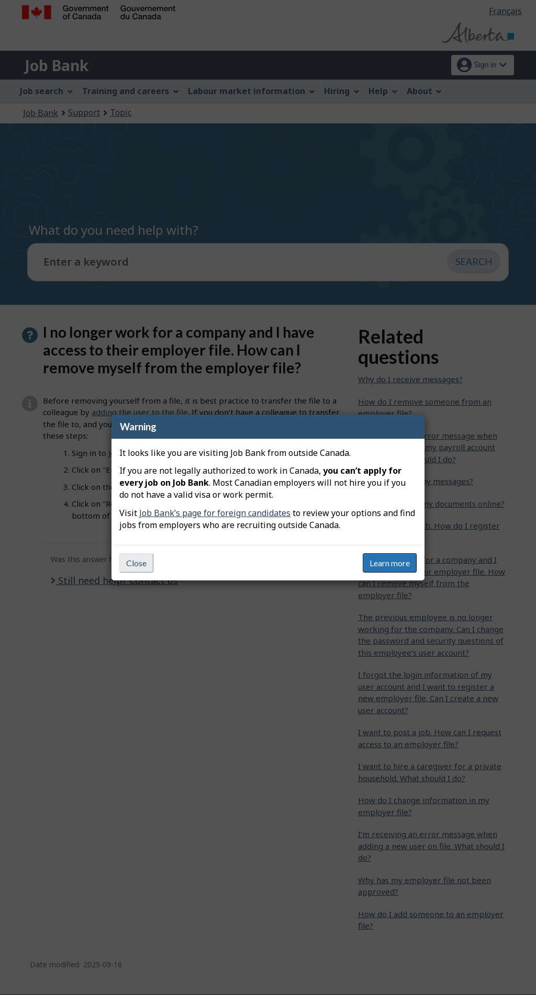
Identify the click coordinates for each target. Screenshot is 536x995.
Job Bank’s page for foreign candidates (215, 513)
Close (136, 563)
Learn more (390, 563)
